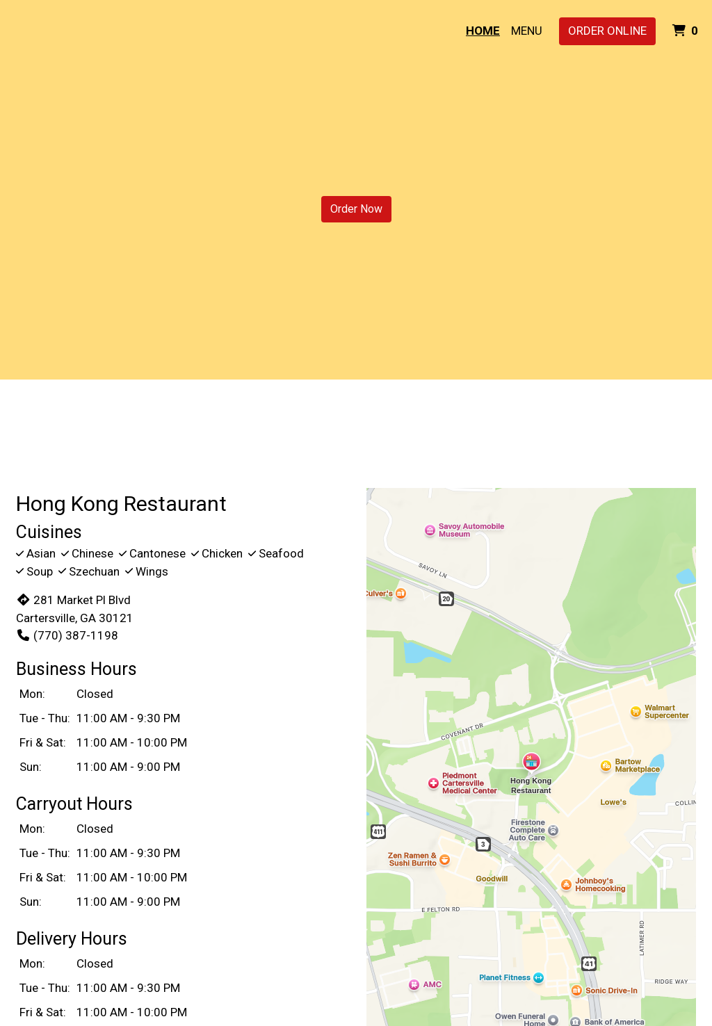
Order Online (607, 31)
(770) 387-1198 (67, 635)
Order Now (356, 208)
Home (483, 31)
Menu (526, 31)
